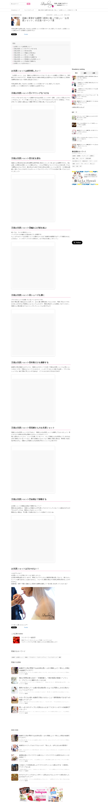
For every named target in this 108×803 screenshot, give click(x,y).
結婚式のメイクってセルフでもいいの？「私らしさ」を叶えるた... (87, 95)
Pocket (26, 34)
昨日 (76, 73)
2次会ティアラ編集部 (23, 770)
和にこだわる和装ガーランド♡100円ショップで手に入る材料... (87, 124)
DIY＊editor (79, 104)
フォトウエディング (29, 10)
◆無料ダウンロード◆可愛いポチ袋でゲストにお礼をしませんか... (87, 131)
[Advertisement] (41, 722)
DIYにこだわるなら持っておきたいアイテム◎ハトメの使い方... (87, 138)
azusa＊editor (80, 119)
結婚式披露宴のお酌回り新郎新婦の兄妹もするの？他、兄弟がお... (87, 77)
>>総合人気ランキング (78, 107)
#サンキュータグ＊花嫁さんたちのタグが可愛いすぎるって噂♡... (87, 117)
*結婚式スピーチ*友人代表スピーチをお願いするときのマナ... (87, 89)
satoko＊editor (80, 79)
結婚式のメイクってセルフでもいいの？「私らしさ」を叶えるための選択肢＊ (43, 745)
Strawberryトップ (15, 10)
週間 (85, 73)
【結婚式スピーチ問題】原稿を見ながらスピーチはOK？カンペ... (87, 83)
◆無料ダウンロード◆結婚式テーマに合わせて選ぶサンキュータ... (87, 102)
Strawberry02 (22, 751)
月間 (93, 73)
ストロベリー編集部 (28, 637)
